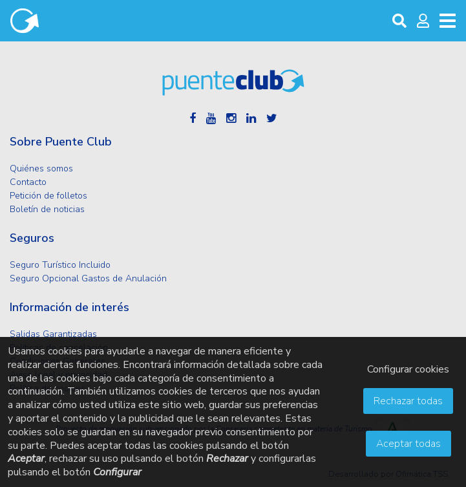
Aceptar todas (408, 444)
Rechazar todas (408, 401)
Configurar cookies (408, 369)
